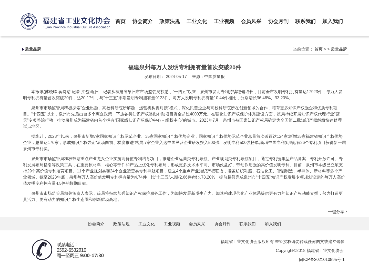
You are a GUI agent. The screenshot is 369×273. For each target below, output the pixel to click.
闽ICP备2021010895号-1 (322, 259)
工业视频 (224, 21)
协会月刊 (278, 21)
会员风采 (251, 21)
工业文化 (197, 21)
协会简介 (142, 21)
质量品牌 (339, 49)
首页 (120, 21)
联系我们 (305, 21)
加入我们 (332, 21)
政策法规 (169, 21)
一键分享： (338, 212)
